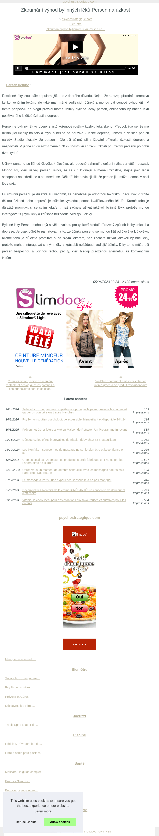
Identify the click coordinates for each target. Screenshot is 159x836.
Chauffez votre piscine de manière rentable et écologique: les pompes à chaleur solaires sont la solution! (30, 385)
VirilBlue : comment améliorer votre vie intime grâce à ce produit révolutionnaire (120, 383)
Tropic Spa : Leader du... (21, 724)
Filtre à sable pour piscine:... (23, 753)
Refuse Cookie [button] (26, 822)
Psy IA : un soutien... (18, 687)
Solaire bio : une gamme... (22, 678)
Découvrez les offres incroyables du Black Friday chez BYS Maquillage (69, 439)
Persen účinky (17, 85)
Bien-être (76, 24)
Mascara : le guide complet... (24, 772)
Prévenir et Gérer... (17, 696)
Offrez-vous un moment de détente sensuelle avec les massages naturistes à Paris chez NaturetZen (73, 471)
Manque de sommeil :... (20, 659)
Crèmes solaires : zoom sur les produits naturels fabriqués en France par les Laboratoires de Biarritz (72, 461)
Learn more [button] (43, 811)
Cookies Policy (95, 831)
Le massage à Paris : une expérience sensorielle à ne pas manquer (66, 480)
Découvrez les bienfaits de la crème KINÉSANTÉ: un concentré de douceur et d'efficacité (73, 492)
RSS (108, 831)
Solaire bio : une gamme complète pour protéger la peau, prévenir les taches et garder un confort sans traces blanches (74, 411)
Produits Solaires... (17, 781)
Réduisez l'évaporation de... (23, 743)
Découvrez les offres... (20, 705)
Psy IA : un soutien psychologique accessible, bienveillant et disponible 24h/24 (74, 419)
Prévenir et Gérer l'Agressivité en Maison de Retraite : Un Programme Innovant (74, 429)
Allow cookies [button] (60, 822)
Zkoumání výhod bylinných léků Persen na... (75, 29)
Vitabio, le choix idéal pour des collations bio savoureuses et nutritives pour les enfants (74, 502)
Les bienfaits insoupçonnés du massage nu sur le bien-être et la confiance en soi (73, 451)
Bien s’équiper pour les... (21, 790)
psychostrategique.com (77, 19)
